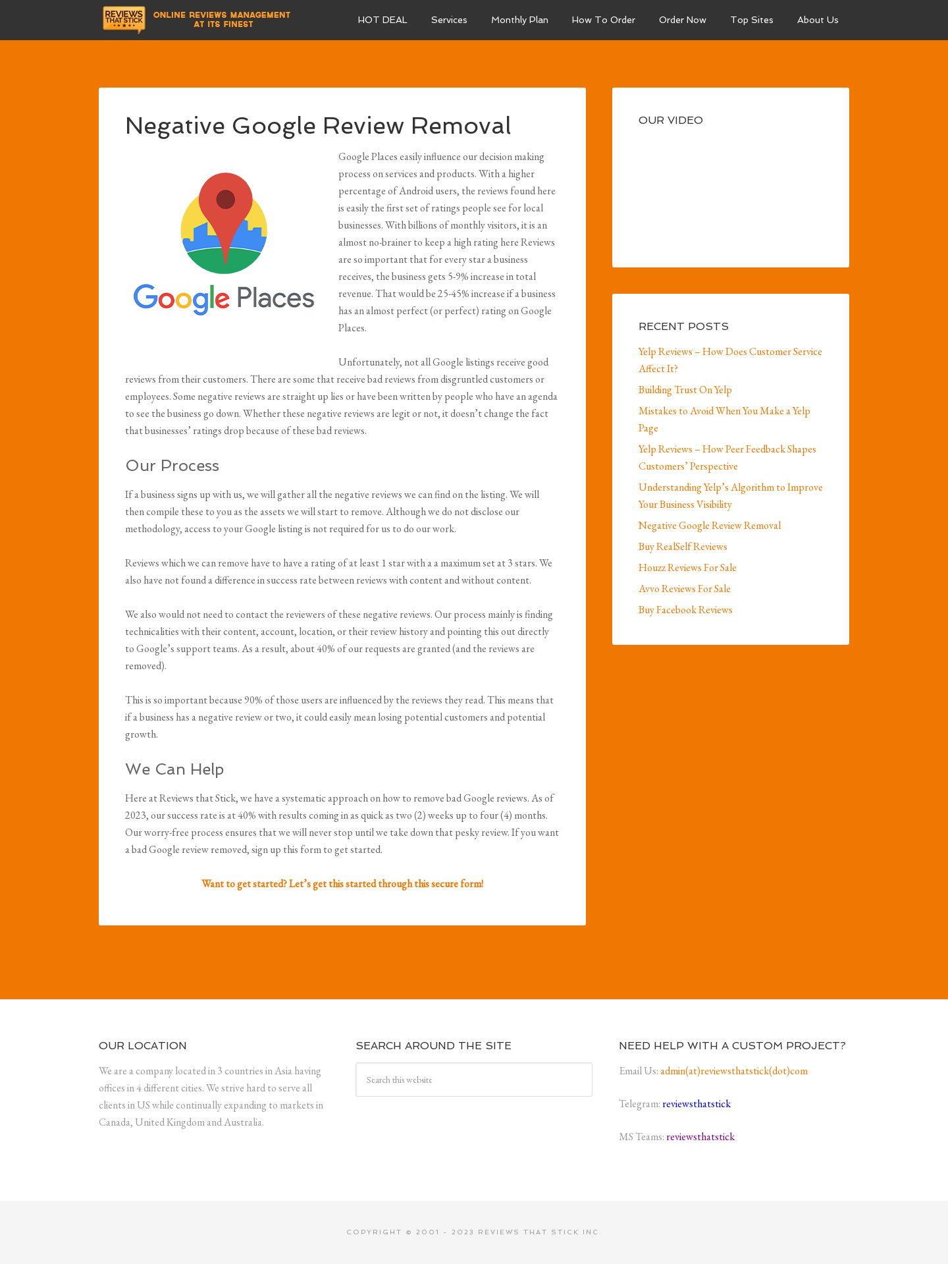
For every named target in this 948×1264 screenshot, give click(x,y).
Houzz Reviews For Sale (688, 567)
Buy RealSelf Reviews (683, 546)
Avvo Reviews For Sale (685, 588)
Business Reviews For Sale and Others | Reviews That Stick (197, 20)
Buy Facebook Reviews (686, 610)
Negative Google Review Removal (710, 525)
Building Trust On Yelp (685, 390)
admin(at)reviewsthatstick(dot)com (734, 1071)
